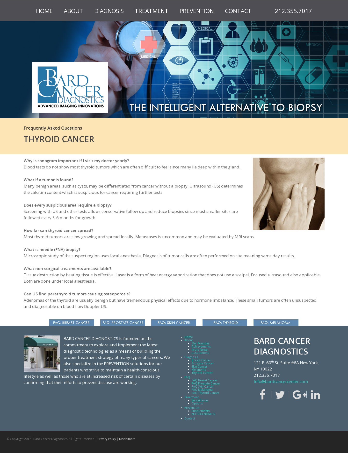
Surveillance (200, 400)
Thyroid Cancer (202, 373)
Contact (238, 11)
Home (44, 11)
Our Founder (200, 343)
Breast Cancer (201, 360)
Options (197, 403)
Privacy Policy (107, 439)
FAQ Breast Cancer (205, 380)
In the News (199, 350)
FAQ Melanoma (202, 390)
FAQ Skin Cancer (203, 386)
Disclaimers (127, 439)
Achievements (201, 346)
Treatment (151, 11)
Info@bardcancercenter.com (281, 381)
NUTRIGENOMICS (203, 414)
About (73, 11)
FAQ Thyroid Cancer (205, 393)
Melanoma (199, 370)
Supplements (201, 411)
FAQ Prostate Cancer (206, 383)
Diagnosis (109, 11)
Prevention (197, 11)
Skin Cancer (199, 366)
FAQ (187, 377)
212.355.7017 (293, 11)
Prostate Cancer (203, 363)
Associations (200, 353)
